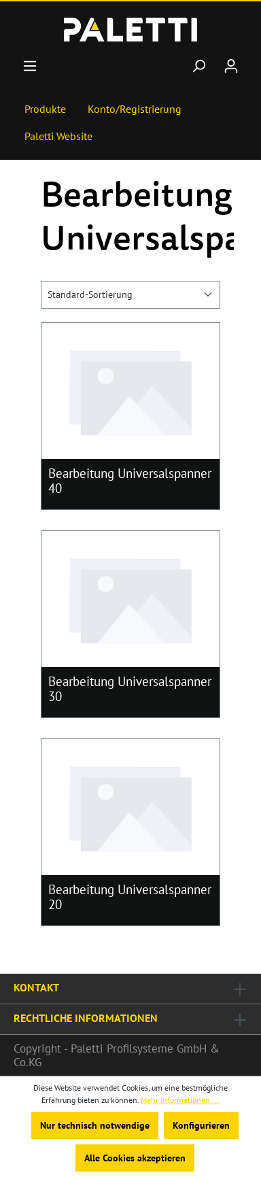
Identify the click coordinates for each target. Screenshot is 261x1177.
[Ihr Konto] (231, 66)
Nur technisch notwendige (95, 1125)
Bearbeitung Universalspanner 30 (129, 689)
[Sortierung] (130, 295)
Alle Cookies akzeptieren (135, 1158)
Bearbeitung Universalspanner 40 (129, 481)
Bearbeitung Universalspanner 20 (129, 897)
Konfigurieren (201, 1125)
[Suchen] (198, 66)
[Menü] (30, 66)
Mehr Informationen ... (180, 1100)
